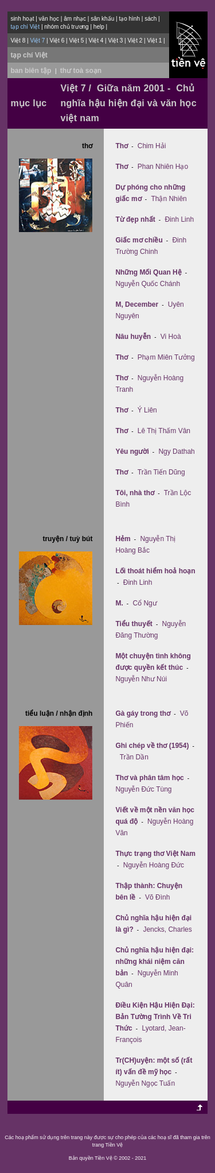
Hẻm (122, 539)
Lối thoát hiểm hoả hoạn (155, 571)
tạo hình (129, 19)
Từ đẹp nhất (135, 219)
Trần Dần (134, 757)
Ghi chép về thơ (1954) (152, 746)
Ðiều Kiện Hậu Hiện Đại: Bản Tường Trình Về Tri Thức (154, 1016)
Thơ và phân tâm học (149, 778)
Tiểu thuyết (133, 624)
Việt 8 (17, 40)
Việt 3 (115, 40)
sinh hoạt (22, 19)
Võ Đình (157, 897)
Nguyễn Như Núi (141, 679)
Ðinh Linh (179, 219)
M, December (136, 304)
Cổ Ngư (144, 603)
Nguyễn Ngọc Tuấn (145, 1083)
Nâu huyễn (133, 337)
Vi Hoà (171, 337)
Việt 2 (134, 40)
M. (119, 603)
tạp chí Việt (28, 55)
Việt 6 (56, 40)
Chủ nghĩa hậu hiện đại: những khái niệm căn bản (154, 961)
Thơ (121, 146)
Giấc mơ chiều (138, 240)
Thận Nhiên (168, 199)
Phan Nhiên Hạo (163, 167)
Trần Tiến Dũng (161, 472)
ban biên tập (30, 71)
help (98, 27)
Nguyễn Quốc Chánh (147, 284)
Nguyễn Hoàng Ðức (153, 865)
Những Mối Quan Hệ (148, 272)
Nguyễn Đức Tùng (143, 789)
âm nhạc (75, 19)
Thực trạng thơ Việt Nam (155, 854)
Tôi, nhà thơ (134, 493)
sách (150, 19)
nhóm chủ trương (66, 27)
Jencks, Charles (167, 929)
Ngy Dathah (176, 451)
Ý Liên (147, 410)
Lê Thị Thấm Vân (164, 431)
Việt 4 (95, 40)
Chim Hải (152, 146)
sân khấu (102, 19)
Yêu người (131, 451)
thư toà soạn (80, 71)
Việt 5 (76, 40)
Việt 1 (154, 40)
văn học (49, 19)
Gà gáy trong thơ (142, 713)
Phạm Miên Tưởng (166, 357)
